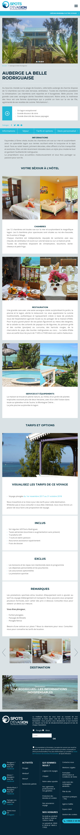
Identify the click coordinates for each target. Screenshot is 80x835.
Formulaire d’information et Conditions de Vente (69, 775)
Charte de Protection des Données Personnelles (54, 753)
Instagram (10, 815)
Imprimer (21, 125)
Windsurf (25, 773)
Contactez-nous (68, 762)
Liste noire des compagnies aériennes (67, 784)
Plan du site (66, 791)
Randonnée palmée (29, 784)
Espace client (67, 809)
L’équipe (45, 776)
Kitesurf (25, 779)
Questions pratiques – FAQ (69, 798)
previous (4, 652)
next (76, 652)
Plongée (25, 768)
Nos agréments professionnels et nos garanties (48, 789)
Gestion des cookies (69, 814)
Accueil (4, 66)
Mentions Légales (68, 767)
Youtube (10, 804)
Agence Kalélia (67, 804)
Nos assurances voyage (48, 804)
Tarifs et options (44, 131)
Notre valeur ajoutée (50, 781)
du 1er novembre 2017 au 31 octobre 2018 (42, 496)
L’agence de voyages (50, 771)
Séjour (26, 131)
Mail (18, 125)
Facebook (11, 125)
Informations (8, 131)
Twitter (15, 125)
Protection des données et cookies (49, 797)
